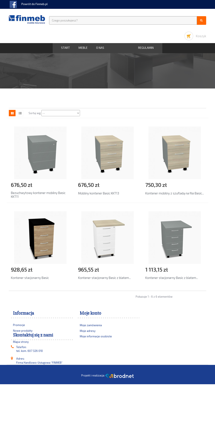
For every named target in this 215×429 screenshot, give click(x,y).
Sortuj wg (35, 113)
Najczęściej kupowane (27, 336)
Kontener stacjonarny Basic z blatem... (104, 278)
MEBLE (83, 47)
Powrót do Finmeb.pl (34, 4)
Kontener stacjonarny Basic (30, 278)
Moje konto (90, 313)
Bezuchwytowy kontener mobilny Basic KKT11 (38, 194)
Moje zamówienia (91, 327)
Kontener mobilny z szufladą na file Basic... (174, 193)
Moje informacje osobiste (96, 338)
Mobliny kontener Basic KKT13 (98, 193)
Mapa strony (21, 341)
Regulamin (146, 47)
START (65, 47)
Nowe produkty (23, 330)
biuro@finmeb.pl (35, 398)
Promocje (19, 325)
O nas (100, 47)
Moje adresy (88, 332)
